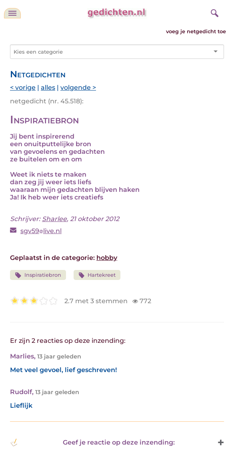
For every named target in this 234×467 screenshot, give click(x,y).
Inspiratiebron (38, 275)
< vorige (23, 87)
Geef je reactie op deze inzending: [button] (92, 442)
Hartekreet (97, 275)
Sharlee (54, 219)
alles (48, 87)
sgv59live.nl (41, 231)
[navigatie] (12, 13)
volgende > (78, 87)
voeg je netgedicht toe (196, 31)
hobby (106, 258)
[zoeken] (213, 12)
